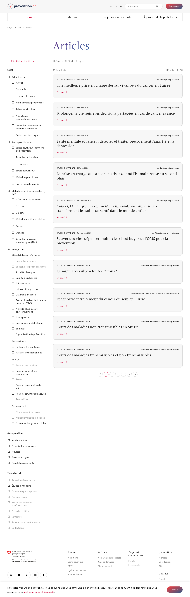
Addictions (73, 557)
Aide (161, 566)
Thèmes (29, 17)
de (111, 6)
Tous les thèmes (75, 574)
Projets (131, 560)
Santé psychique (75, 561)
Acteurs (73, 17)
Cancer (59, 60)
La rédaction (164, 561)
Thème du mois (105, 566)
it (116, 6)
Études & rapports (77, 60)
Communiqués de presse (109, 557)
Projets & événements (117, 17)
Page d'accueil (14, 27)
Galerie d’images (106, 561)
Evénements (134, 565)
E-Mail (162, 579)
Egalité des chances (77, 570)
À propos (163, 557)
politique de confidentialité (39, 591)
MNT (70, 566)
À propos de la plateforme (161, 17)
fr (121, 6)
